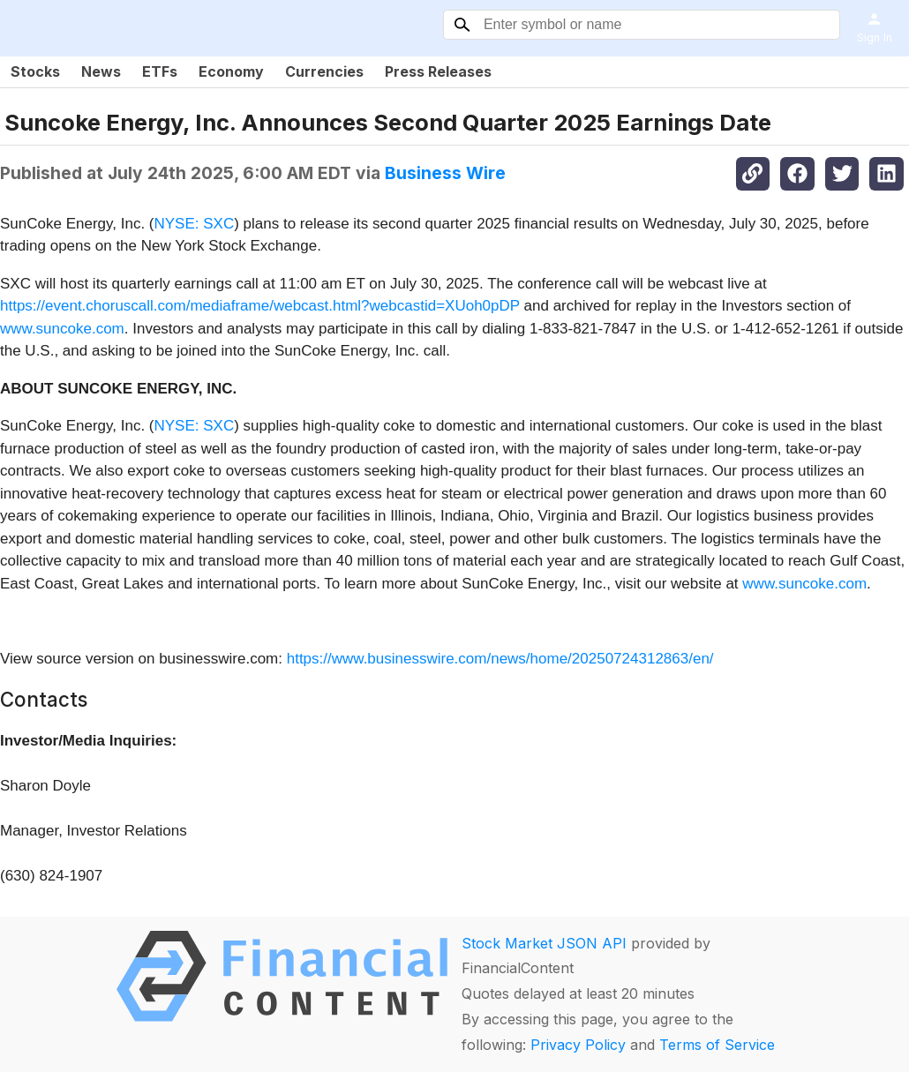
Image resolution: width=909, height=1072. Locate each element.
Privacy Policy (578, 1044)
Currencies (324, 71)
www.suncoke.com (62, 328)
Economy (231, 71)
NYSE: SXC (194, 223)
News (101, 71)
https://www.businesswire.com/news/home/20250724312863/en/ (500, 658)
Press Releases (438, 71)
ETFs (159, 71)
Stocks (35, 71)
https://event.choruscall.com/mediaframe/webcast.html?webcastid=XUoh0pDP (260, 305)
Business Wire (445, 173)
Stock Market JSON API (544, 943)
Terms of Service (717, 1044)
